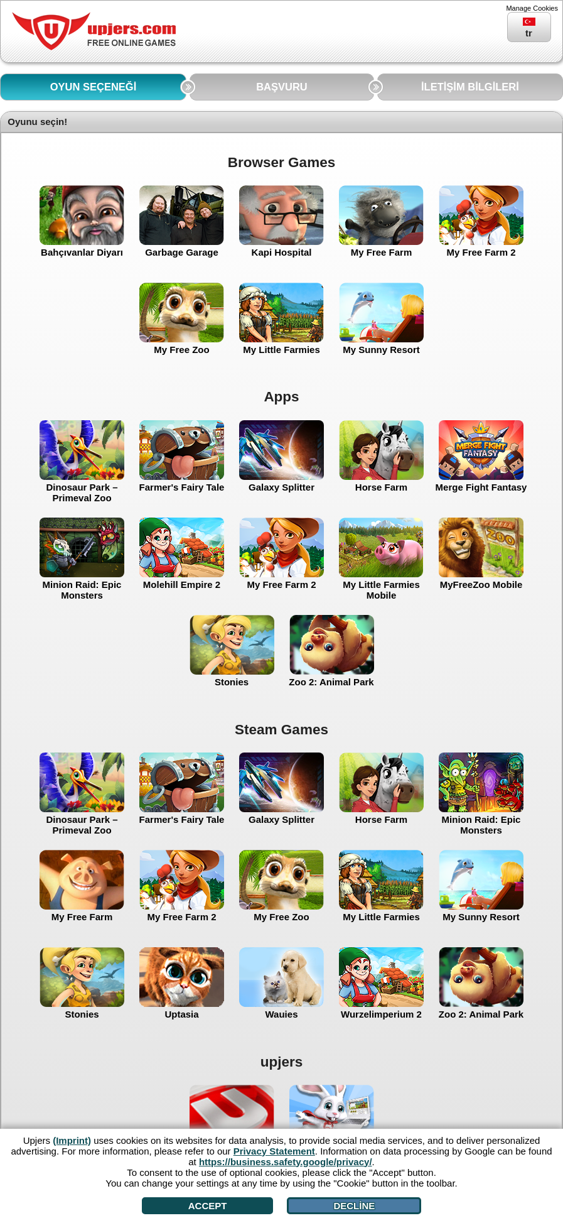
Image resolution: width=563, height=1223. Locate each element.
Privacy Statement (274, 1151)
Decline (354, 1205)
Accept (207, 1205)
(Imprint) (72, 1140)
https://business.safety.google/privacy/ (285, 1161)
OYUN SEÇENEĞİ (93, 86)
